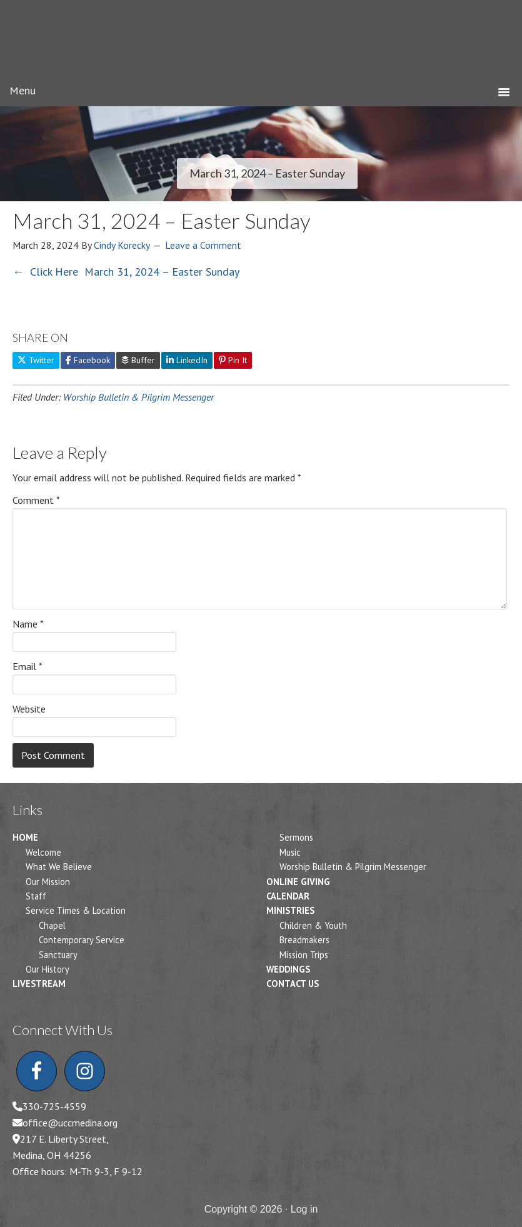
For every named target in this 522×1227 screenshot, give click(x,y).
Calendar (287, 896)
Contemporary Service (81, 940)
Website (29, 709)
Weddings (288, 969)
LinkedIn (187, 360)
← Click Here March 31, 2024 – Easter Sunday (126, 271)
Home (25, 837)
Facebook (88, 360)
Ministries (290, 910)
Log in (304, 1209)
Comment (36, 500)
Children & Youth (313, 925)
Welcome (43, 852)
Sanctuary (58, 955)
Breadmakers (304, 940)
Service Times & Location (76, 910)
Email (28, 666)
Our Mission (48, 882)
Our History (47, 969)
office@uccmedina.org (70, 1122)
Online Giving (298, 882)
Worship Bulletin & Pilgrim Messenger (138, 397)
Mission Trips (303, 955)
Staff (36, 896)
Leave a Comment (203, 245)
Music (290, 852)
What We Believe (59, 867)
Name (28, 624)
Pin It (233, 360)
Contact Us (292, 983)
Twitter (36, 360)
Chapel (52, 925)
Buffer (138, 360)
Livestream (39, 983)
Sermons (296, 837)
